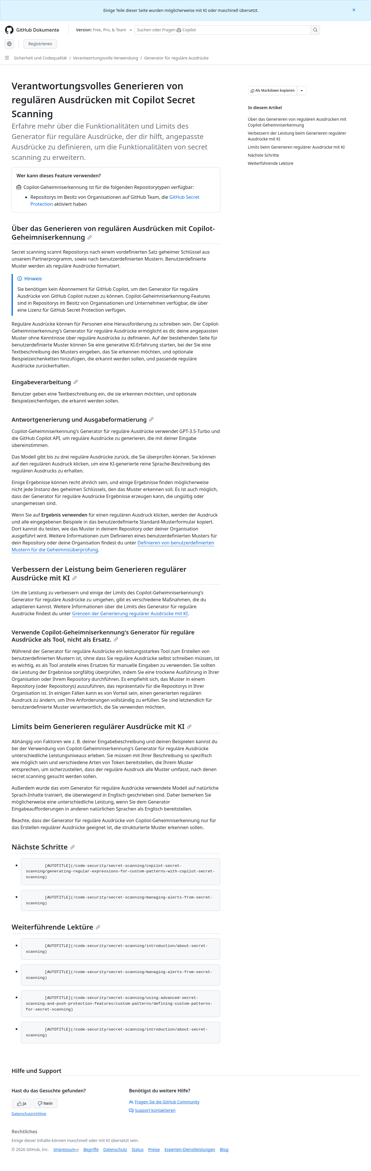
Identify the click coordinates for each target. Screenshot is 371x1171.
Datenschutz (115, 1149)
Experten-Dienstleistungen (189, 1149)
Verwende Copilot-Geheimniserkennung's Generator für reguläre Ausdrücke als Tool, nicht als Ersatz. (103, 635)
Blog (224, 1149)
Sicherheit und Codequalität (40, 58)
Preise (154, 1149)
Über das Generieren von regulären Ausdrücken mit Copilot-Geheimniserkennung (113, 232)
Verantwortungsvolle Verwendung (105, 58)
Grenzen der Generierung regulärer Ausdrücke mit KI (130, 613)
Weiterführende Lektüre (56, 927)
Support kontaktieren (152, 1110)
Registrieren (40, 43)
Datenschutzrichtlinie (29, 1113)
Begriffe (91, 1149)
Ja (21, 1103)
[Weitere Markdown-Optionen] (302, 90)
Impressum (64, 1149)
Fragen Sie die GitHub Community (164, 1102)
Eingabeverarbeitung (45, 382)
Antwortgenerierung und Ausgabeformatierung (83, 419)
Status (137, 1149)
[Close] (354, 9)
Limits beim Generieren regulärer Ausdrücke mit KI (102, 726)
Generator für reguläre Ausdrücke (176, 58)
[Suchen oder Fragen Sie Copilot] (227, 30)
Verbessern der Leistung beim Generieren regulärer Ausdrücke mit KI (99, 573)
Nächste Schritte (43, 846)
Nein (45, 1103)
